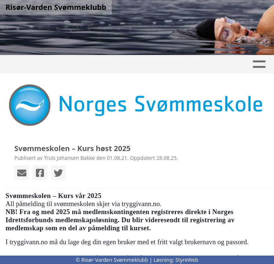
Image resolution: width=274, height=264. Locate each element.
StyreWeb (187, 259)
